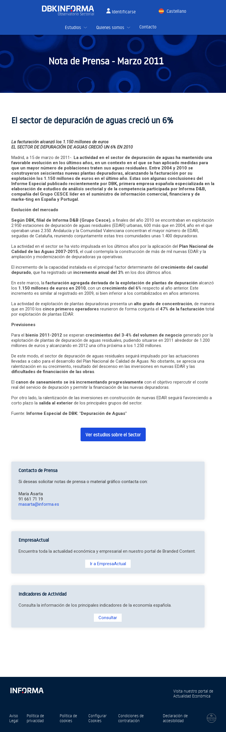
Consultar (108, 617)
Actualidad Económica (191, 695)
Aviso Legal (13, 718)
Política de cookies (68, 718)
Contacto (147, 27)
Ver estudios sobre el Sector (113, 435)
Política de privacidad (35, 718)
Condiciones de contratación (131, 718)
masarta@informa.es (39, 504)
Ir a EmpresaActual (108, 563)
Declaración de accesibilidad (175, 718)
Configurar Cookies (97, 718)
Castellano (176, 11)
